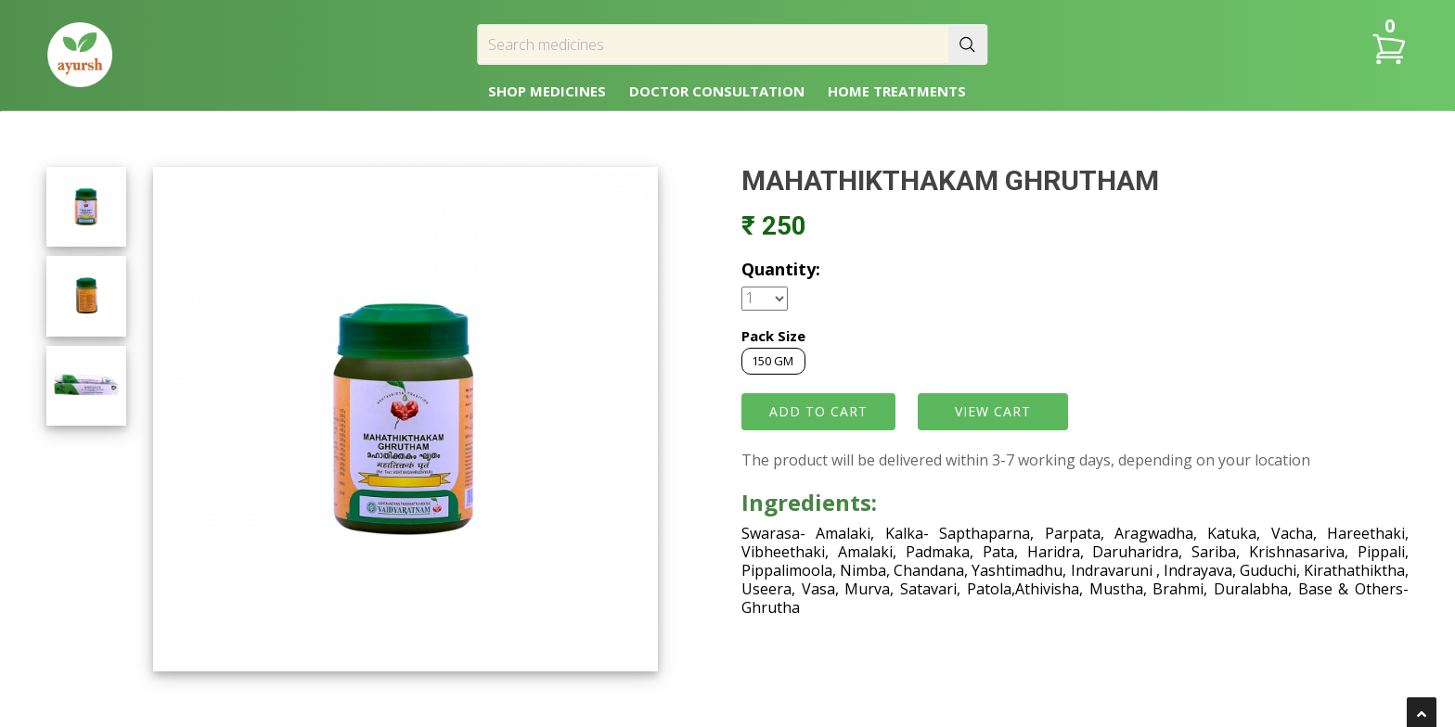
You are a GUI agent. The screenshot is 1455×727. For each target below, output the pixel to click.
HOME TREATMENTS (897, 91)
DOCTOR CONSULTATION (717, 91)
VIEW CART (993, 411)
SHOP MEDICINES (547, 91)
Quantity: (780, 269)
